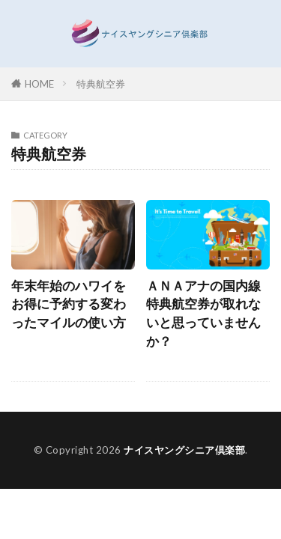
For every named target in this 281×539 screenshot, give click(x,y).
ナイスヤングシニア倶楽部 (184, 450)
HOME (39, 84)
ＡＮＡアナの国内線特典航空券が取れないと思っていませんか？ (203, 313)
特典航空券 (100, 84)
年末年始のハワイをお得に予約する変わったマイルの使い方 (68, 304)
